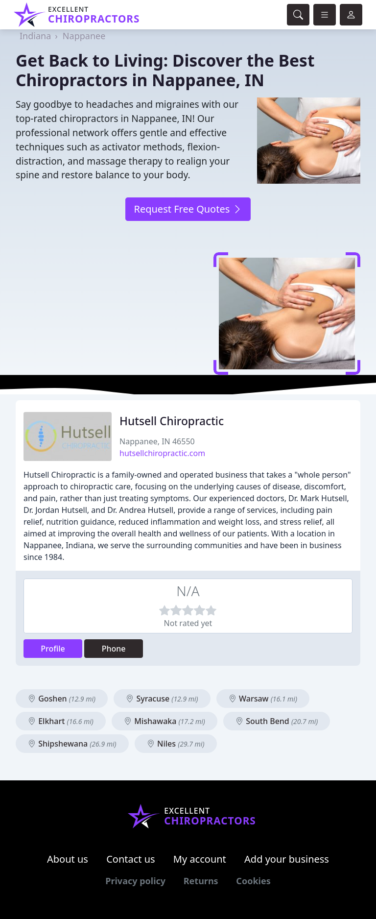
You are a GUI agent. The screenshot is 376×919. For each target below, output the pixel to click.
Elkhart (61, 721)
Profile (53, 648)
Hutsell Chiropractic (171, 421)
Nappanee (84, 36)
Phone (114, 648)
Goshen (61, 698)
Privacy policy (135, 881)
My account (199, 859)
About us (67, 859)
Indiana (35, 36)
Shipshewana (72, 743)
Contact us (130, 859)
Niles (176, 743)
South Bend (276, 721)
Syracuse (162, 698)
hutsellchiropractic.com (162, 453)
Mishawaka (164, 721)
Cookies (253, 881)
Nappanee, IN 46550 (157, 441)
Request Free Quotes (188, 209)
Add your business (286, 859)
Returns (201, 881)
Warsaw (263, 698)
